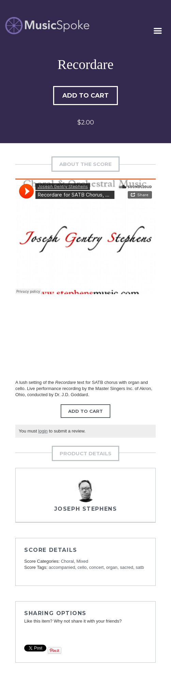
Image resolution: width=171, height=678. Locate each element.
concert (96, 567)
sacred (126, 567)
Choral (67, 561)
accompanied (62, 567)
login (42, 431)
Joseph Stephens (85, 509)
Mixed (82, 561)
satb (140, 567)
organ (111, 567)
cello (82, 567)
